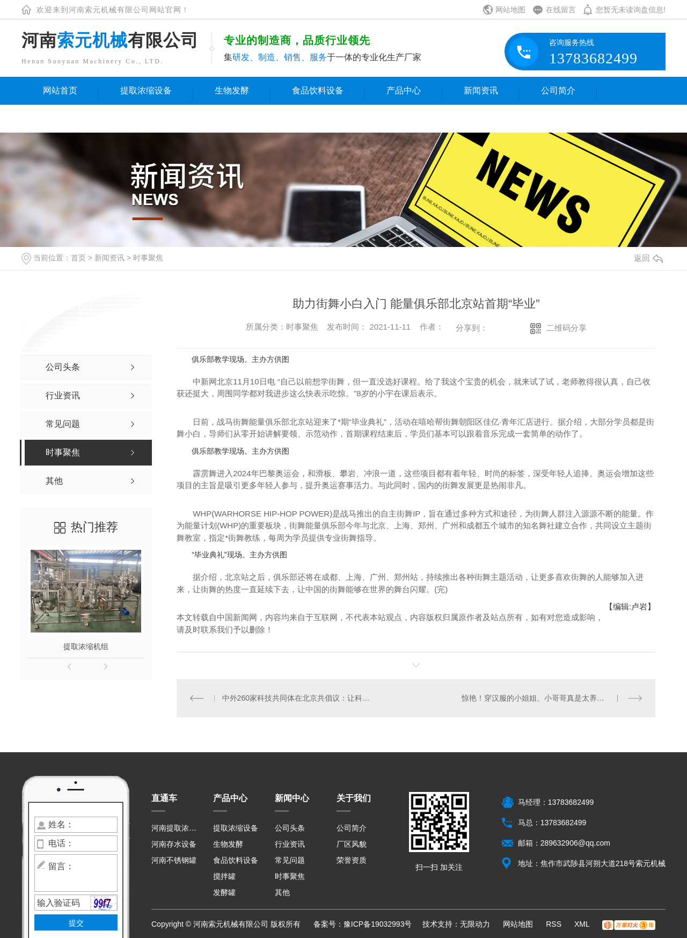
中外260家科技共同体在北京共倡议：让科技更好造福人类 (296, 698)
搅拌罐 (224, 876)
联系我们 (60, 118)
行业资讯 (290, 844)
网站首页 (60, 90)
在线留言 (561, 9)
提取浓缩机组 (85, 646)
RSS (555, 924)
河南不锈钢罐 (173, 860)
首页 (78, 257)
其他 (282, 892)
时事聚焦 (148, 257)
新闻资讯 (481, 90)
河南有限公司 (110, 40)
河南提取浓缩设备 (175, 828)
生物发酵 (232, 90)
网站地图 (510, 9)
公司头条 (290, 828)
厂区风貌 (352, 844)
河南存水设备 (173, 844)
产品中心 (403, 90)
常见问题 (290, 860)
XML (582, 924)
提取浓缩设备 (146, 90)
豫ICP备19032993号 (378, 924)
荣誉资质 (352, 860)
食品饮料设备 (318, 90)
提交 (76, 923)
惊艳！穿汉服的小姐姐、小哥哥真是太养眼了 (537, 698)
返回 (648, 258)
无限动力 (475, 924)
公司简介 (558, 90)
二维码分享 (566, 327)
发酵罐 (224, 892)
